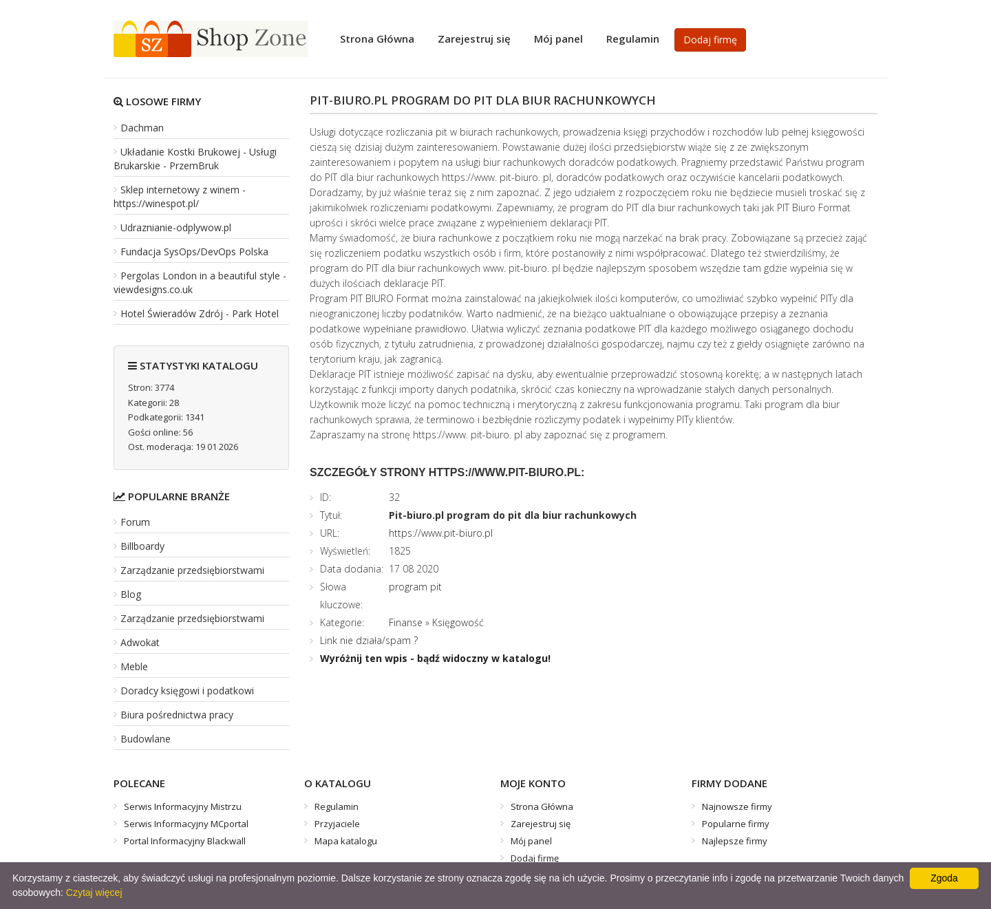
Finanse (406, 622)
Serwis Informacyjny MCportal (186, 823)
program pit (415, 586)
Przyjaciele (337, 823)
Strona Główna (377, 38)
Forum (135, 521)
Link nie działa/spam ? (369, 640)
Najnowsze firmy (737, 806)
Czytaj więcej (94, 892)
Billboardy (142, 546)
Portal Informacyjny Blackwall (185, 841)
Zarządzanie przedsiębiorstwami (192, 570)
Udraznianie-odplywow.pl (175, 227)
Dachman (142, 127)
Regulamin (632, 38)
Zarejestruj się (474, 38)
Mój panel (558, 38)
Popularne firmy (735, 823)
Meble (134, 666)
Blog (130, 594)
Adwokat (140, 642)
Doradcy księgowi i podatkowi (187, 690)
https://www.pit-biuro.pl (441, 532)
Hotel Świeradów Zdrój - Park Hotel (199, 313)
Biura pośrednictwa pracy (176, 714)
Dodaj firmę (710, 39)
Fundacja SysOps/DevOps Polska (194, 251)
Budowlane (145, 738)
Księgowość (458, 622)
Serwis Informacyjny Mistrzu (183, 806)
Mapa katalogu (346, 841)
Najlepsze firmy (734, 841)
